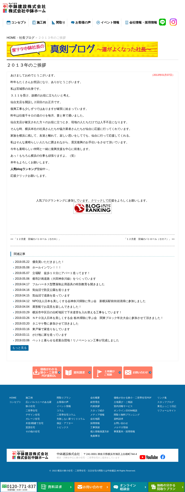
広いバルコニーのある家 (38, 402)
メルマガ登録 (121, 427)
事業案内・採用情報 (124, 431)
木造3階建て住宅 (34, 423)
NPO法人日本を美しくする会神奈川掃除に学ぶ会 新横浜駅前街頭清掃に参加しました (89, 301)
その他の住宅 (33, 431)
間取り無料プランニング (127, 414)
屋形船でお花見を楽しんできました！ (56, 306)
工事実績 (95, 427)
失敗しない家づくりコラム (71, 418)
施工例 (41, 22)
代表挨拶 (95, 406)
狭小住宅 (30, 406)
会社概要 (95, 397)
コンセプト (19, 22)
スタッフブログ (165, 402)
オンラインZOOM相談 (125, 410)
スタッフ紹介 (97, 410)
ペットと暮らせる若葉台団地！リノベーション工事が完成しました (75, 340)
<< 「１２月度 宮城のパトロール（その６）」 (35, 239)
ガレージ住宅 (33, 418)
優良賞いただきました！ (48, 261)
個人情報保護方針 (99, 431)
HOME (12, 397)
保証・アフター (65, 423)
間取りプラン (64, 397)
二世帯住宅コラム (66, 414)
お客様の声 (83, 22)
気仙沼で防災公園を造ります (51, 289)
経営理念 (95, 402)
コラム (60, 410)
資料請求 (118, 418)
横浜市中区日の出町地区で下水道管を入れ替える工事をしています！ (77, 312)
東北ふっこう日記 (166, 406)
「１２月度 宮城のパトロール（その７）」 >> (149, 239)
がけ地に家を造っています (49, 334)
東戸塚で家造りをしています (51, 329)
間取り (60, 22)
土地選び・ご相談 (123, 402)
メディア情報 (97, 414)
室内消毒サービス (123, 406)
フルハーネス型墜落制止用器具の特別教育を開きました (68, 284)
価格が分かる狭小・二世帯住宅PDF (132, 397)
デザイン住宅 (33, 414)
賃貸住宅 (30, 427)
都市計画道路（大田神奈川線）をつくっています (64, 278)
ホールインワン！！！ (46, 267)
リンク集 (162, 397)
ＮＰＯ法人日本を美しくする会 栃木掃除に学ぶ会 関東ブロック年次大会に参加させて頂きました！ (97, 317)
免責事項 (95, 435)
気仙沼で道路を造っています (51, 295)
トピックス (62, 427)
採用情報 (95, 423)
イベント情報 (110, 22)
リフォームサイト (166, 410)
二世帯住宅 (31, 410)
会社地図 (95, 418)
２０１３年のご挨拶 (26, 65)
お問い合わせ (121, 423)
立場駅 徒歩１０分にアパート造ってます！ (61, 273)
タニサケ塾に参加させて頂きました (55, 323)
